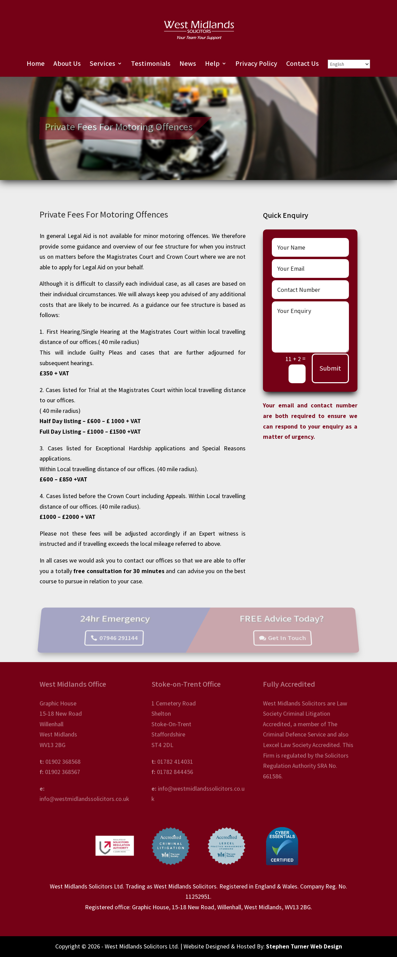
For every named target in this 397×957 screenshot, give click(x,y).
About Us (67, 64)
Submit (330, 368)
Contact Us (302, 64)
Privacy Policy (256, 64)
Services (102, 64)
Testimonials (151, 64)
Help (212, 64)
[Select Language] (349, 64)
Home (36, 64)
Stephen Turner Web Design (304, 946)
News (187, 64)
